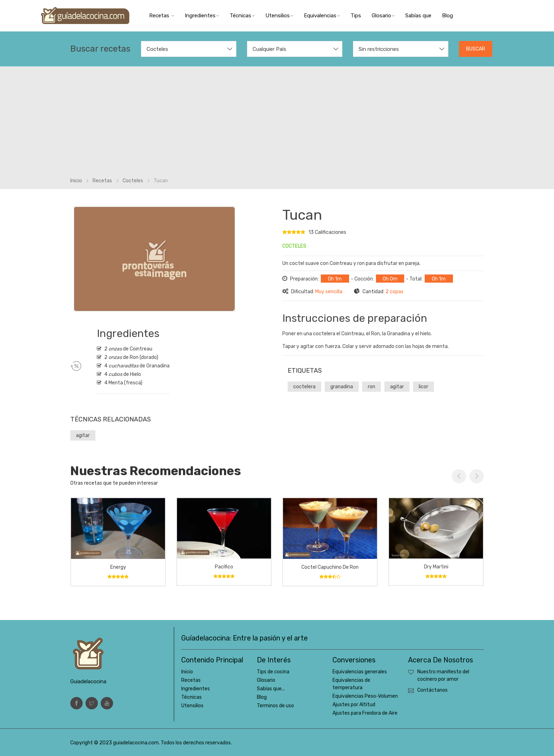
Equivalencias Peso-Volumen (365, 696)
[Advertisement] (277, 124)
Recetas (161, 15)
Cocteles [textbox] (157, 49)
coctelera (304, 387)
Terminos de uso (275, 706)
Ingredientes (202, 15)
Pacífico (224, 567)
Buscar (475, 49)
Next (477, 476)
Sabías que (418, 15)
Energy (118, 567)
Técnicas (242, 15)
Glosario (383, 15)
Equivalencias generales (359, 672)
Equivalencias (322, 15)
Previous (459, 476)
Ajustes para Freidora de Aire (364, 713)
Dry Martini (436, 567)
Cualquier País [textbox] (269, 49)
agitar (83, 435)
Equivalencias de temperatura (351, 684)
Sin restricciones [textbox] (379, 49)
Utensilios (279, 15)
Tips (355, 15)
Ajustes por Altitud (353, 705)
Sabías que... (271, 689)
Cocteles (133, 181)
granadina (341, 387)
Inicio (76, 181)
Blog (447, 15)
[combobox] (188, 49)
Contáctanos (432, 690)
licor (423, 387)
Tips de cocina (273, 672)
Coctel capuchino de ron (330, 567)
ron (371, 387)
